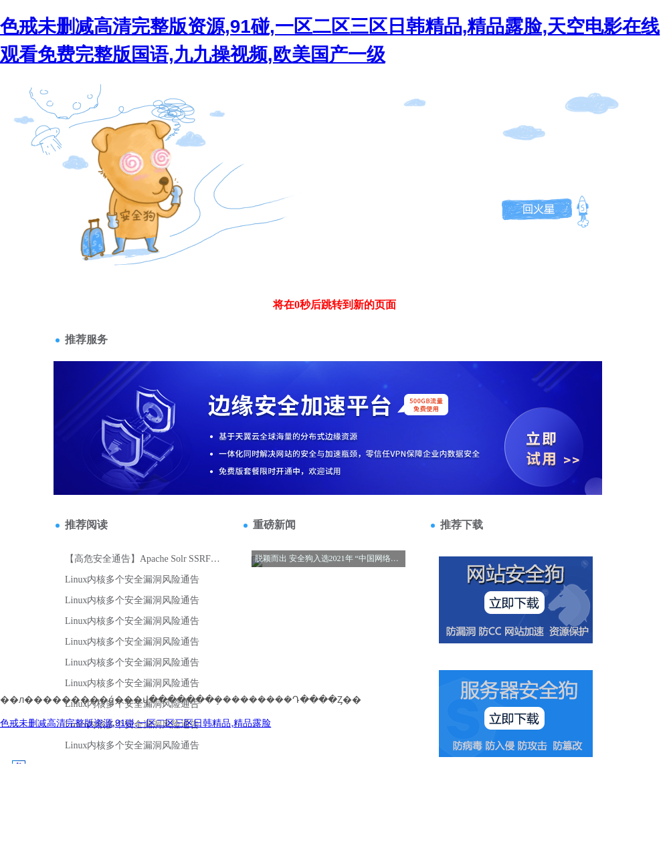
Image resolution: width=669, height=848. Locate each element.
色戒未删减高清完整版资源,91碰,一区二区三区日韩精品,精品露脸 (135, 723)
